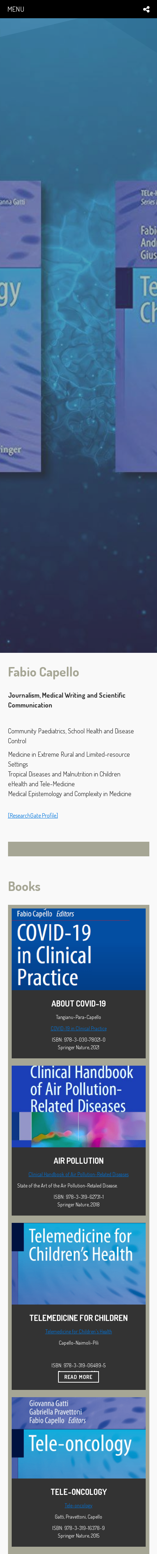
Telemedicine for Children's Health (78, 1331)
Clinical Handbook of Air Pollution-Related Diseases (78, 1174)
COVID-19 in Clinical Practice (79, 1028)
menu (15, 8)
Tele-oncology (78, 1505)
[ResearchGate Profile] (33, 815)
